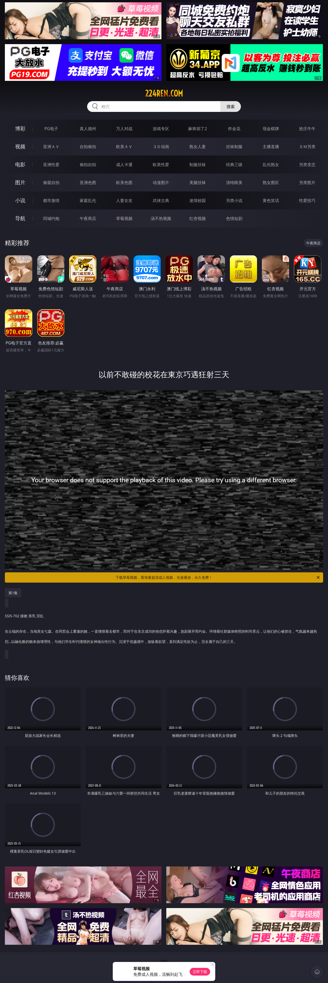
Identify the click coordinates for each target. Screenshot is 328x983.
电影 (20, 164)
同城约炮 (51, 218)
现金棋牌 (271, 128)
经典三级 (234, 164)
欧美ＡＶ (124, 146)
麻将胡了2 (197, 128)
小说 (20, 200)
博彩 (20, 128)
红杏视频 (197, 218)
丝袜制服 (234, 146)
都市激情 (51, 200)
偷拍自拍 (88, 164)
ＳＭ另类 (307, 146)
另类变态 (307, 164)
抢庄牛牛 (307, 128)
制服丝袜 (197, 164)
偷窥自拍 (51, 182)
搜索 (231, 106)
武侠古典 (161, 200)
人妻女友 (124, 200)
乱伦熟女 (271, 164)
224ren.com (164, 93)
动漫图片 (161, 182)
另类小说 (234, 200)
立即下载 (200, 971)
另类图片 (307, 182)
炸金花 (234, 128)
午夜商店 (88, 218)
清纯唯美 (234, 182)
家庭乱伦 (88, 200)
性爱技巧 (307, 200)
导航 (20, 218)
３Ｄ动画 (161, 146)
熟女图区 (271, 182)
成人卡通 (124, 164)
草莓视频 (124, 218)
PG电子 (51, 128)
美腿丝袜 (197, 182)
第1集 (13, 592)
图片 (20, 182)
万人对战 (124, 128)
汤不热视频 (161, 218)
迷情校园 (197, 200)
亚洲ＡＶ (51, 146)
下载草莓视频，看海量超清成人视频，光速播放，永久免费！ (218, 577)
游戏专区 (161, 128)
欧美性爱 (161, 164)
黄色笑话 (271, 200)
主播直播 (271, 146)
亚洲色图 (88, 182)
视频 (20, 146)
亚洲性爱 (51, 164)
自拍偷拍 (88, 146)
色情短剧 (234, 218)
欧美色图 (124, 182)
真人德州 (88, 128)
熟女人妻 (197, 146)
